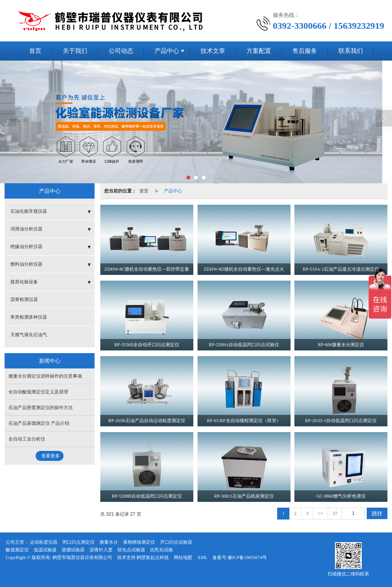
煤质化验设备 (24, 281)
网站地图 (183, 557)
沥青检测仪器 (24, 299)
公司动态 (121, 51)
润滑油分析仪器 (26, 229)
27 (335, 513)
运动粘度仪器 (43, 542)
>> (320, 513)
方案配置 (259, 51)
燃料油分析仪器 (26, 264)
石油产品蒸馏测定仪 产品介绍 (38, 423)
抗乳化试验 (161, 549)
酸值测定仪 (17, 549)
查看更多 (50, 456)
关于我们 (75, 51)
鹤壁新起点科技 (153, 557)
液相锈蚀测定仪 (139, 542)
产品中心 (167, 51)
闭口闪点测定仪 (78, 542)
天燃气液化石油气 (28, 334)
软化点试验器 (131, 549)
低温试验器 (45, 549)
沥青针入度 (101, 549)
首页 (35, 51)
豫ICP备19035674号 (247, 557)
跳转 (377, 513)
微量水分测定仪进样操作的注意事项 (45, 376)
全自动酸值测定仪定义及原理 (38, 392)
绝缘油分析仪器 (26, 246)
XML (202, 557)
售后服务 (304, 51)
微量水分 (109, 542)
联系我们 (350, 51)
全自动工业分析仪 (26, 439)
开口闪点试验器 (176, 542)
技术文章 (213, 51)
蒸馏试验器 (73, 549)
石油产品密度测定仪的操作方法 (40, 407)
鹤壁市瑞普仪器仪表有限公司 (82, 557)
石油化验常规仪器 (28, 211)
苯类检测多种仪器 (28, 317)
